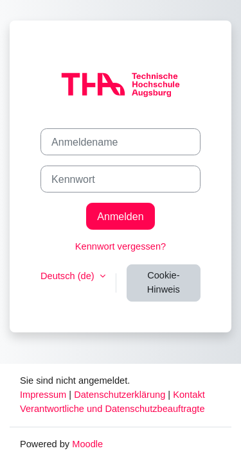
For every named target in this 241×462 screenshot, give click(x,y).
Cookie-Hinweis (163, 282)
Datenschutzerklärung (121, 394)
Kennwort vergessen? (120, 246)
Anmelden (120, 216)
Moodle (87, 444)
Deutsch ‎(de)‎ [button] (68, 276)
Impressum (44, 394)
